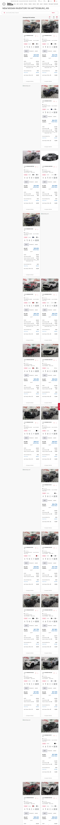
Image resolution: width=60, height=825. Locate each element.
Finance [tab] (31, 51)
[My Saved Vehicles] (55, 1)
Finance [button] (30, 4)
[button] (39, 26)
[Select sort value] (50, 17)
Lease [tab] (36, 51)
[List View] (56, 17)
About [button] (41, 4)
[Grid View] (53, 17)
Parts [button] (38, 4)
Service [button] (34, 4)
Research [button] (46, 4)
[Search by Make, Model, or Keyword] (28, 12)
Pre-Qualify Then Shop (53, 4)
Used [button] (18, 4)
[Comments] (36, 47)
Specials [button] (26, 4)
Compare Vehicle (29, 81)
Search (53, 12)
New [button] (15, 4)
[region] (31, 68)
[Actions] (38, 36)
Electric (21, 4)
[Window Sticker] (38, 47)
